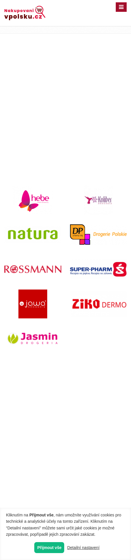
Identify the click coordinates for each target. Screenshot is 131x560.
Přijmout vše (49, 547)
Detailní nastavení (83, 547)
